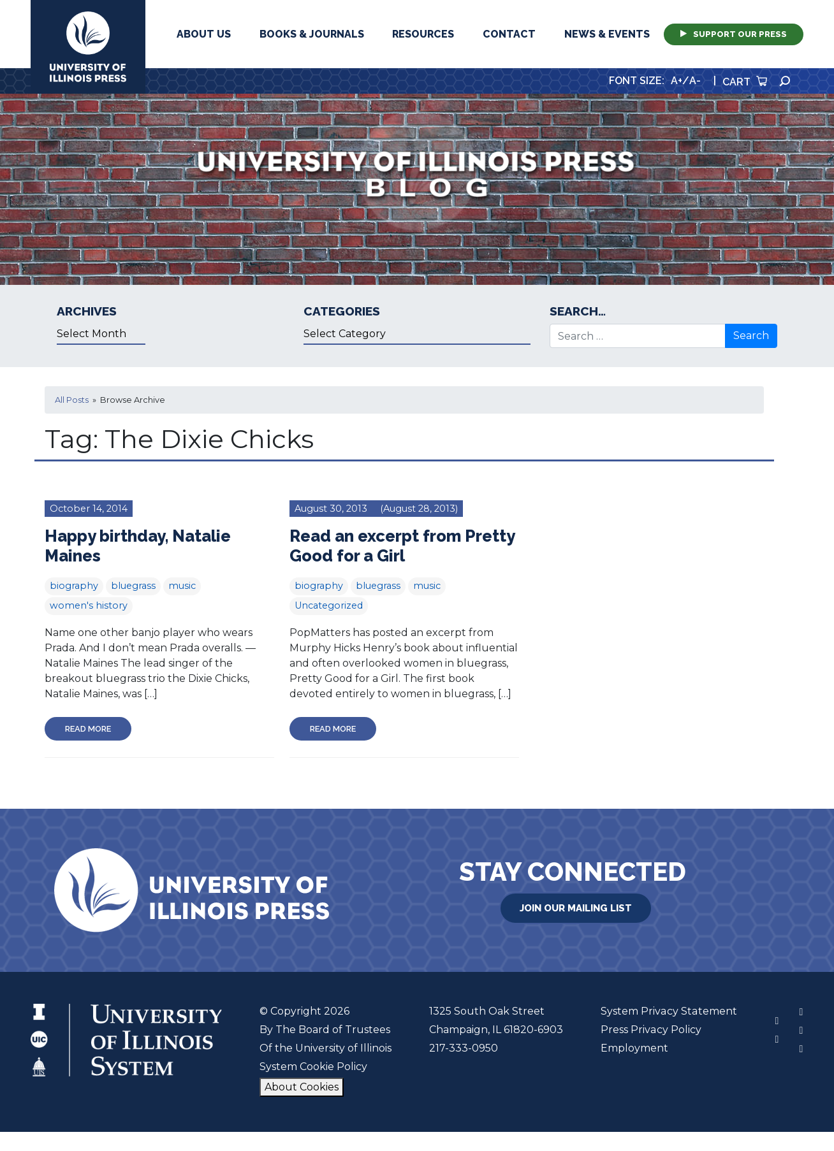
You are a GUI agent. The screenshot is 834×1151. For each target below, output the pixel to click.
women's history (89, 605)
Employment (635, 1048)
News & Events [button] (607, 34)
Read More (88, 729)
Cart (744, 82)
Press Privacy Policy (651, 1030)
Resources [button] (423, 34)
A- (695, 81)
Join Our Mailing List (576, 908)
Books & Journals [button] (312, 34)
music (182, 585)
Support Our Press (733, 34)
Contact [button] (509, 34)
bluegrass (133, 585)
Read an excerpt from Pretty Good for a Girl (402, 545)
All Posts (72, 400)
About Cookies (302, 1087)
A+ (676, 81)
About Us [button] (204, 34)
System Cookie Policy (313, 1067)
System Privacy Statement (668, 1011)
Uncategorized (329, 605)
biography (74, 585)
